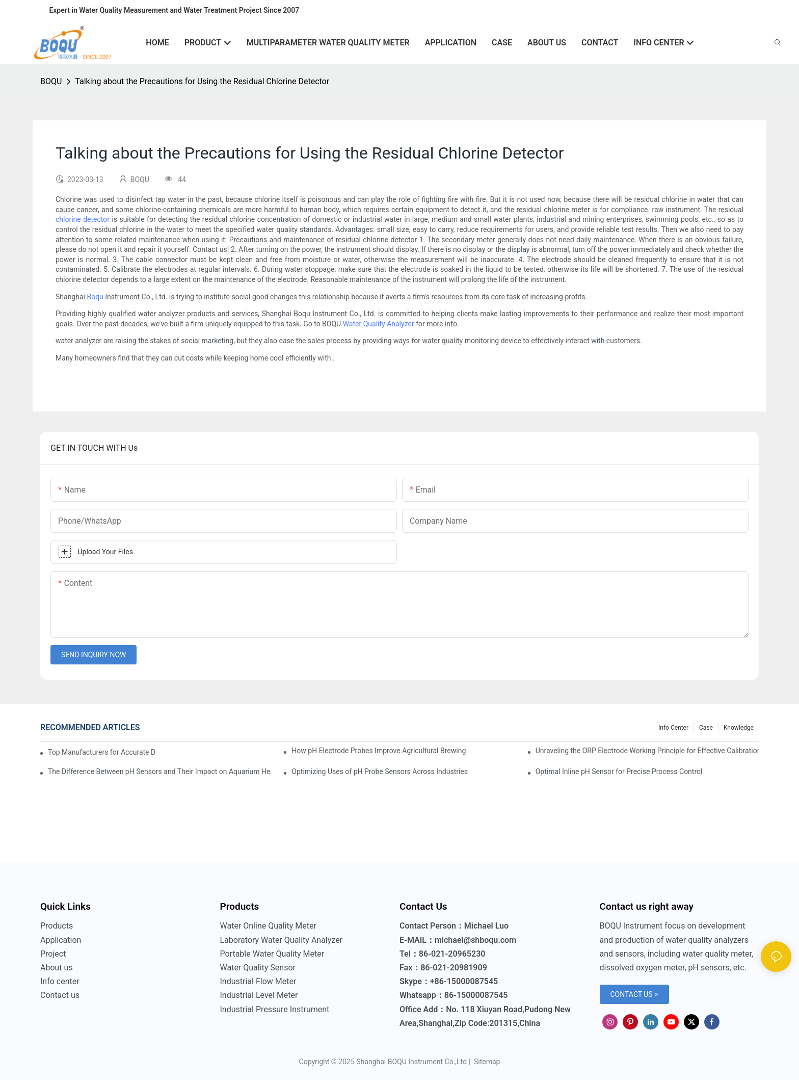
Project (53, 954)
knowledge (739, 727)
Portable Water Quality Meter (272, 954)
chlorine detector (83, 219)
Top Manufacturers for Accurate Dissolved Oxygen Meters (102, 752)
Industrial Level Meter (259, 995)
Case (706, 727)
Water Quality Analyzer (378, 324)
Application (60, 940)
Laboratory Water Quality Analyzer (281, 940)
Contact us (59, 995)
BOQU (51, 81)
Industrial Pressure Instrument (275, 1009)
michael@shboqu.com (475, 940)
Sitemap (486, 1062)
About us (56, 967)
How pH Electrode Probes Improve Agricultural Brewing (378, 751)
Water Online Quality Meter (268, 926)
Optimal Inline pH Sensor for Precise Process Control (619, 771)
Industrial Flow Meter (258, 981)
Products (56, 926)
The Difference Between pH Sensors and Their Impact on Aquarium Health (159, 771)
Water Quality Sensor (258, 967)
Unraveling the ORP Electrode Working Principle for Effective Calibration (647, 751)
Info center (673, 727)
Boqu (95, 297)
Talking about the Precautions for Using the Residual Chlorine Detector (202, 81)
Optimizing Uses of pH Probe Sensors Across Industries (379, 771)
